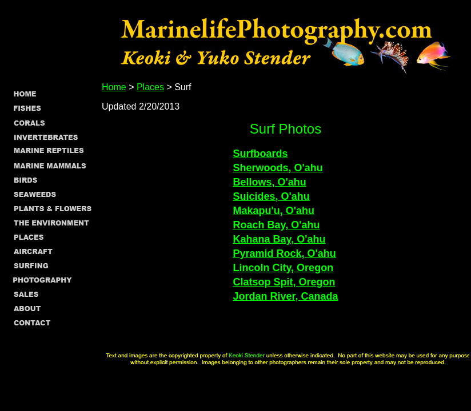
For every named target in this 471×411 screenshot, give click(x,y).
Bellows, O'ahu (269, 182)
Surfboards (260, 153)
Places (150, 87)
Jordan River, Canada (285, 296)
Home (114, 87)
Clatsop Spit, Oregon (284, 282)
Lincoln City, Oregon (283, 267)
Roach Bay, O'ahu (276, 225)
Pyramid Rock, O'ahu (284, 253)
